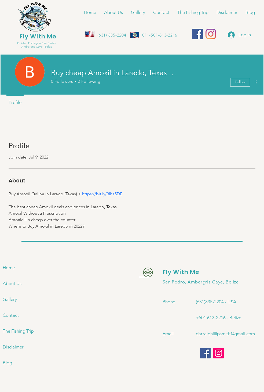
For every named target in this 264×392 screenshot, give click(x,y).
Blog (7, 362)
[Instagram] (211, 34)
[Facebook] (197, 34)
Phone (169, 301)
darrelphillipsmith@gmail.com (225, 333)
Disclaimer (13, 347)
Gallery (10, 299)
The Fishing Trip (18, 331)
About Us (12, 283)
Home (9, 267)
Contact (11, 315)
